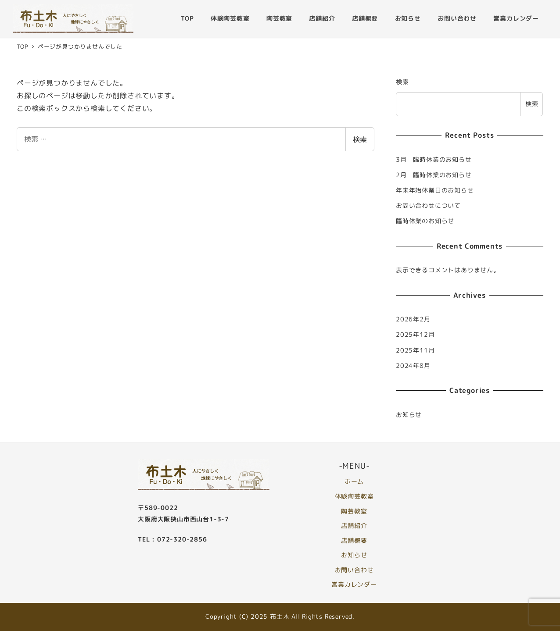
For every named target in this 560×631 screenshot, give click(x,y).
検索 (360, 139)
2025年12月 (415, 334)
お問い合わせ (354, 570)
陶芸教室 (354, 510)
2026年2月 (413, 319)
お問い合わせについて (428, 205)
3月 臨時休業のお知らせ (434, 159)
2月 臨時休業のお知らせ (434, 175)
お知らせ (409, 414)
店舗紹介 (354, 525)
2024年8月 (413, 365)
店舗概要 (354, 540)
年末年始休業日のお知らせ (435, 190)
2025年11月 (415, 350)
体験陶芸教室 (354, 496)
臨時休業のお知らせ (425, 221)
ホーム (354, 481)
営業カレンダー (354, 584)
